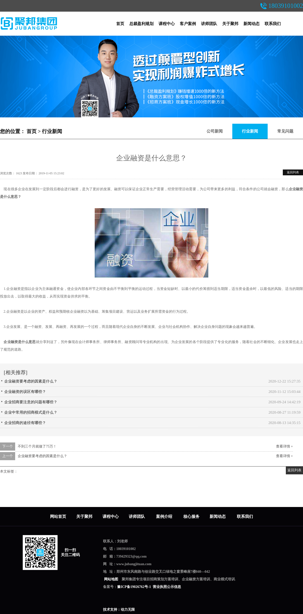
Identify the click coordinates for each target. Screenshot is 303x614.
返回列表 (293, 172)
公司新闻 (215, 131)
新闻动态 (251, 24)
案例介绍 (164, 516)
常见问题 (285, 131)
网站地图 (111, 579)
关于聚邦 (230, 24)
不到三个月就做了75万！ (37, 446)
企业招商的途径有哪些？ (25, 423)
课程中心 (167, 24)
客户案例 (188, 24)
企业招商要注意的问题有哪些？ (30, 402)
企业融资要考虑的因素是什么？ (30, 381)
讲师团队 (209, 24)
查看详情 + (284, 446)
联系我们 (273, 24)
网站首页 (58, 516)
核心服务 (191, 516)
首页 (120, 24)
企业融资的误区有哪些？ (25, 392)
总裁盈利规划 (141, 24)
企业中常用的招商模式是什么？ (30, 412)
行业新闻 (52, 131)
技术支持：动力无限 (119, 609)
